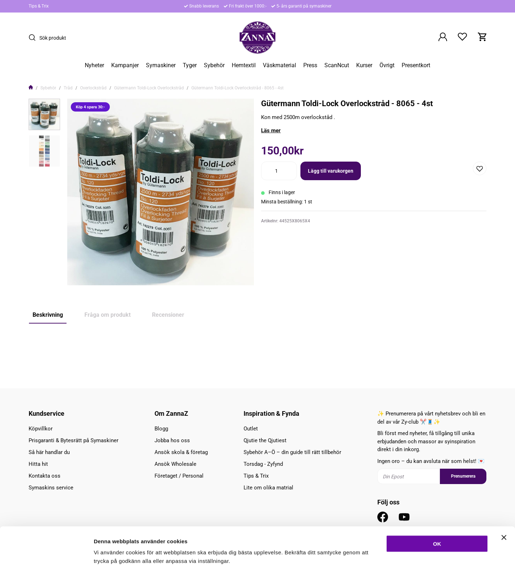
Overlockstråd (93, 87)
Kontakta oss (44, 476)
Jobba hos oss (172, 440)
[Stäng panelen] (503, 500)
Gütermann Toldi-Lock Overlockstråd (149, 87)
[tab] (44, 114)
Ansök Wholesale (175, 464)
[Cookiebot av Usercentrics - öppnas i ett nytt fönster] (46, 553)
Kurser (364, 65)
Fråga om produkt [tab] (107, 314)
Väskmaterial (279, 65)
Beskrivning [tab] (48, 314)
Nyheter (94, 65)
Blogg (161, 428)
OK (437, 507)
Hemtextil (244, 65)
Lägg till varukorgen (330, 171)
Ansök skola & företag (181, 452)
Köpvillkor (41, 428)
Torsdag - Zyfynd (263, 464)
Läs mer (271, 130)
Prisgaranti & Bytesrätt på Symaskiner (73, 440)
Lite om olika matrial (268, 487)
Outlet (251, 428)
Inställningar (389, 553)
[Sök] (34, 37)
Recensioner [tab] (168, 314)
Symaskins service (51, 487)
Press (310, 65)
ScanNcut (336, 65)
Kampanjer (125, 65)
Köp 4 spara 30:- (50, 347)
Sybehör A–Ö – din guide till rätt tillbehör (292, 452)
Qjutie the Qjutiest (265, 440)
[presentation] (44, 114)
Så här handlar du (49, 452)
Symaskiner (161, 65)
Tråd (68, 87)
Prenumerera (463, 476)
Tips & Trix (39, 6)
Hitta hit (38, 464)
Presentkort (416, 65)
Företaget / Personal (178, 476)
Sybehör (214, 65)
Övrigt (386, 65)
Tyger (190, 65)
